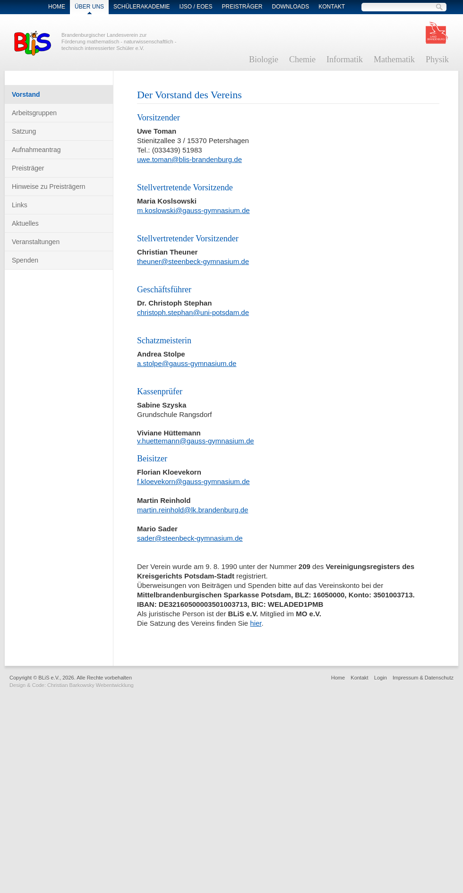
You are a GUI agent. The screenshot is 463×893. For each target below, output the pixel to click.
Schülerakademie (141, 6)
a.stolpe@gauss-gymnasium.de (186, 363)
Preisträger (242, 6)
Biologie (263, 59)
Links (19, 205)
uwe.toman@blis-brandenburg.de (189, 159)
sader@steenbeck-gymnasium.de (190, 538)
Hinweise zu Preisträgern (49, 186)
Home (56, 6)
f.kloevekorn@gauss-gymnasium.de (193, 481)
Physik (437, 59)
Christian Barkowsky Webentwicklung (90, 685)
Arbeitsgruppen (34, 113)
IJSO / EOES (195, 6)
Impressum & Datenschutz (423, 677)
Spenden (25, 260)
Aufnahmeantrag (36, 149)
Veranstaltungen (36, 242)
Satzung (24, 131)
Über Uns (89, 6)
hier (255, 623)
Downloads (290, 6)
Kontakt (331, 6)
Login (380, 677)
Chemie (302, 59)
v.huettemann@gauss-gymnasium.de (195, 441)
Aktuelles (25, 223)
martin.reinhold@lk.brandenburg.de (192, 510)
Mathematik (394, 59)
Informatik (344, 59)
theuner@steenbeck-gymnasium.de (193, 261)
